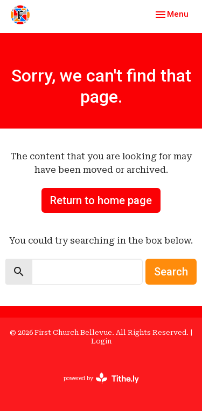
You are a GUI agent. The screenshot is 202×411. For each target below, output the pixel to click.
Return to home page (101, 200)
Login (101, 341)
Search (171, 271)
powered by (101, 378)
